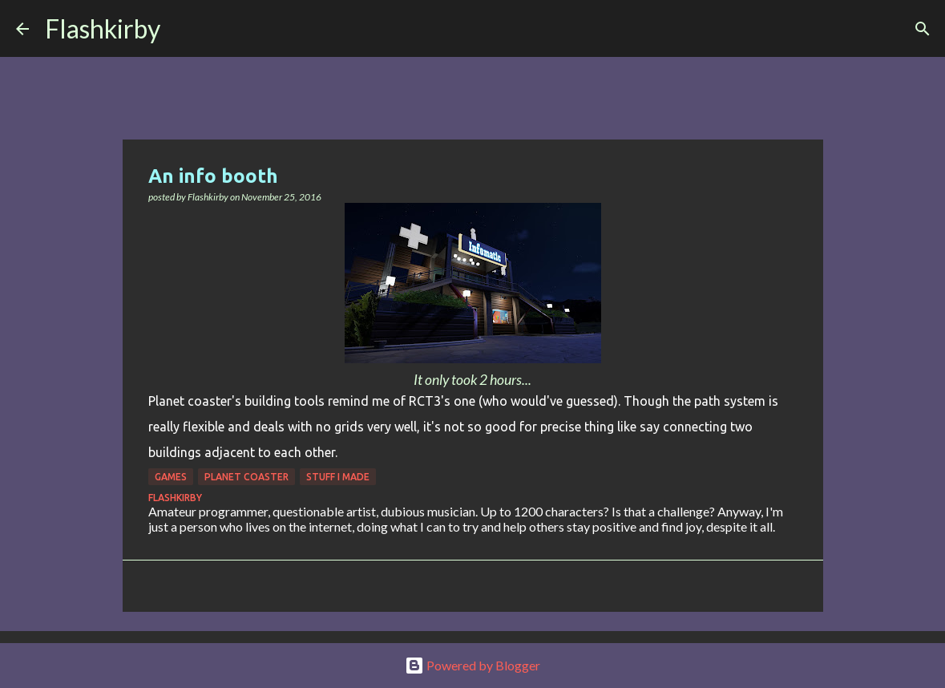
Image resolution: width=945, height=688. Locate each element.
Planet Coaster (246, 476)
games (171, 476)
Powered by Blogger (472, 665)
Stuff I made (338, 476)
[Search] (182, 29)
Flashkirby (102, 28)
